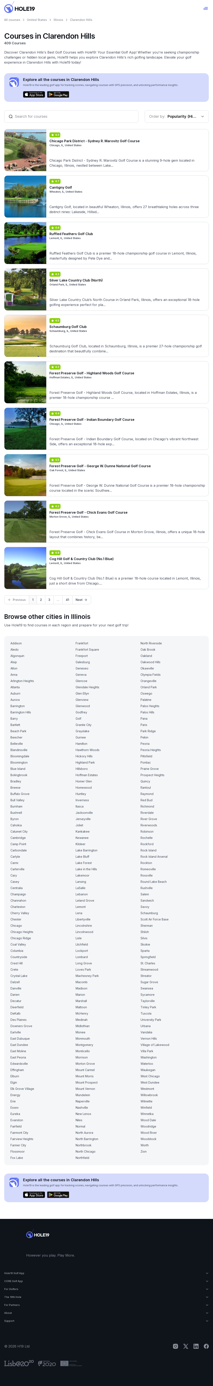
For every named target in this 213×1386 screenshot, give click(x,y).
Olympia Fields (151, 674)
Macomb (82, 982)
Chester (15, 919)
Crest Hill (16, 963)
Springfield (148, 957)
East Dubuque (20, 1038)
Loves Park (83, 969)
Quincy (145, 781)
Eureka (15, 1114)
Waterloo (147, 1063)
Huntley (81, 794)
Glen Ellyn (82, 693)
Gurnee (81, 737)
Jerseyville (83, 819)
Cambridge (18, 838)
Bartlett (15, 725)
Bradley (15, 781)
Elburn (14, 1076)
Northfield (82, 1157)
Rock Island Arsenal (154, 856)
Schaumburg (149, 913)
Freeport (82, 656)
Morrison (82, 1057)
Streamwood (149, 969)
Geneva (81, 674)
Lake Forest (84, 863)
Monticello (83, 1051)
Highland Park (85, 762)
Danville (15, 988)
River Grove (149, 819)
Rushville (147, 888)
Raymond (147, 794)
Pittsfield (146, 756)
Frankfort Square (87, 649)
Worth (145, 1145)
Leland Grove (85, 900)
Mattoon (81, 1007)
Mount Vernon (85, 1088)
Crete (14, 969)
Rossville (147, 875)
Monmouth (83, 1038)
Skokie (145, 944)
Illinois (58, 20)
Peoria (145, 743)
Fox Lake (16, 1157)
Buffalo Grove (20, 794)
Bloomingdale (19, 756)
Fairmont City (19, 1132)
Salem (145, 894)
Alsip (13, 662)
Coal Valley (18, 944)
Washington (149, 1057)
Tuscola (146, 1013)
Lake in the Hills (86, 869)
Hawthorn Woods (87, 750)
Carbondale (18, 850)
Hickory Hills (84, 756)
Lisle (79, 938)
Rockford (147, 844)
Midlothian (83, 1026)
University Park (151, 1019)
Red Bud (146, 800)
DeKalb (15, 1013)
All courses (12, 20)
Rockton (146, 863)
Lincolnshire (84, 925)
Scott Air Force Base (155, 919)
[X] (185, 1346)
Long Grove (84, 963)
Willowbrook (149, 1095)
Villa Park (147, 1051)
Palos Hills (147, 712)
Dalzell (15, 982)
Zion (144, 1151)
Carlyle (15, 856)
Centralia (16, 888)
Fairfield (16, 1126)
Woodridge (148, 1126)
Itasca (80, 806)
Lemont (81, 907)
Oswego (146, 693)
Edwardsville (19, 1063)
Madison (81, 988)
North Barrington (87, 1139)
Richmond (147, 806)
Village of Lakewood (155, 1045)
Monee (80, 1032)
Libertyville (83, 919)
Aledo (14, 649)
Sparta (145, 950)
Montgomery (84, 1045)
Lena (79, 913)
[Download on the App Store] (34, 94)
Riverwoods (149, 825)
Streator (146, 976)
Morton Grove (85, 1063)
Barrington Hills (20, 712)
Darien (14, 994)
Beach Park (18, 731)
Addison (16, 643)
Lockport (82, 950)
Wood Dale (148, 1120)
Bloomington (19, 762)
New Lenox (83, 1114)
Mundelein (83, 1095)
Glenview (82, 699)
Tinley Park (148, 1007)
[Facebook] (206, 1346)
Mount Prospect (87, 1082)
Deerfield (16, 1007)
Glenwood (83, 706)
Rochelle (147, 838)
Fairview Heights (21, 1139)
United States (37, 20)
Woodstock (148, 1139)
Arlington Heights (22, 681)
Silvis (144, 938)
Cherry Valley (19, 913)
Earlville (15, 1032)
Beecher (16, 737)
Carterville (17, 869)
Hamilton (81, 743)
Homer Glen (84, 781)
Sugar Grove (149, 982)
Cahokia (16, 825)
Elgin (13, 1082)
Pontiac (146, 762)
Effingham (17, 1070)
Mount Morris (85, 1076)
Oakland (146, 656)
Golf (78, 718)
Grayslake (82, 731)
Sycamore (148, 994)
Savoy (145, 907)
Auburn (15, 693)
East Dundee (19, 1045)
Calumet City (19, 831)
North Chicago (86, 1151)
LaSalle (80, 888)
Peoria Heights (151, 750)
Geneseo (82, 668)
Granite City (84, 725)
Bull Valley (17, 800)
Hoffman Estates (87, 775)
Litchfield (82, 944)
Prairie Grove (150, 768)
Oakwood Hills (150, 662)
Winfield (146, 1107)
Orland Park (149, 687)
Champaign (18, 894)
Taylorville (148, 1001)
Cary (13, 875)
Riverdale (147, 812)
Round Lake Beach (154, 881)
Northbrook (84, 1145)
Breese (15, 787)
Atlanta (15, 687)
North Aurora (84, 1132)
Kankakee (83, 831)
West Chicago (150, 1076)
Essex (14, 1107)
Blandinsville (18, 750)
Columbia (16, 950)
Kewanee (82, 838)
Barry (14, 718)
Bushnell (16, 812)
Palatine (146, 699)
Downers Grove (21, 1026)
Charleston (17, 907)
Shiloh (145, 932)
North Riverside (151, 643)
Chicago (16, 925)
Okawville (147, 668)
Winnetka (147, 1114)
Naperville (83, 1101)
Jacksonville (84, 812)
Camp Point (18, 844)
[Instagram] (175, 1346)
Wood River (149, 1132)
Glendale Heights (87, 687)
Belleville (16, 743)
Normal (80, 1126)
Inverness (82, 800)
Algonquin (17, 656)
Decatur (15, 1001)
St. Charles (148, 963)
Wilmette (146, 1101)
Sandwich (147, 900)
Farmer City (18, 1145)
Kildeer (80, 844)
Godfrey (81, 712)
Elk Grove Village (22, 1088)
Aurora (15, 699)
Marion (80, 994)
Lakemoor (82, 875)
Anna (13, 674)
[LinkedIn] (196, 1346)
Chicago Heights (21, 932)
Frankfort (82, 643)
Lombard (82, 957)
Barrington (17, 706)
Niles (79, 1120)
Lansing (81, 881)
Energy (15, 1095)
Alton (13, 668)
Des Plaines (18, 1019)
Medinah (82, 1019)
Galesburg (83, 662)
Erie (13, 1101)
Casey (14, 881)
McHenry (82, 1013)
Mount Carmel (85, 1070)
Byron (14, 819)
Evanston (16, 1120)
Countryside (18, 957)
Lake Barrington (86, 850)
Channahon (18, 900)
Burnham (16, 806)
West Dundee (150, 1082)
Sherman (147, 925)
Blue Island (17, 768)
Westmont (147, 1088)
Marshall (81, 1001)
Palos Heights (150, 706)
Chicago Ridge (20, 938)
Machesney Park (87, 976)
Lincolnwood (84, 932)
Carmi (14, 863)
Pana (144, 718)
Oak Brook (148, 649)
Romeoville (148, 869)
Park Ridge (148, 731)
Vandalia (146, 1032)
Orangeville (148, 681)
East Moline (18, 1051)
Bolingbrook (18, 775)
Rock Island (148, 850)
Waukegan (148, 1070)
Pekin (144, 737)
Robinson (147, 831)
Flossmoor (17, 1151)
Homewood (84, 787)
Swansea (147, 988)
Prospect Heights (152, 775)
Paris (144, 725)
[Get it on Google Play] (58, 94)
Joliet (79, 825)
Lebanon (82, 894)
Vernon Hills (149, 1038)
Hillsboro (82, 768)
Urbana (146, 1026)
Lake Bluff (82, 856)
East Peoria (18, 1057)
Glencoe (81, 681)
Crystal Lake (18, 976)
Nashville (82, 1107)
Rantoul (146, 787)
